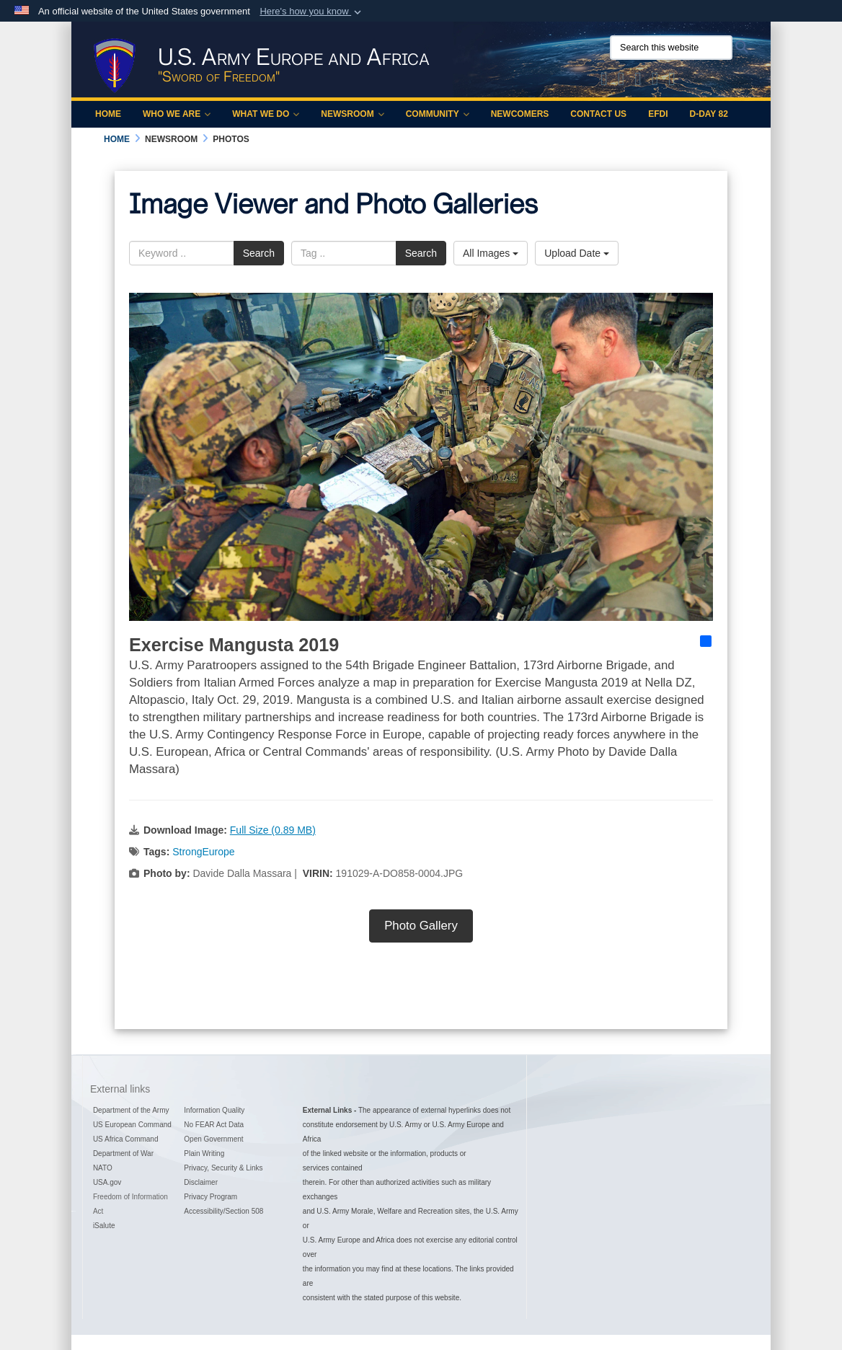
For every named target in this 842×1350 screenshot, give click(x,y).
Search (259, 253)
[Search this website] (671, 47)
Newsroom (352, 114)
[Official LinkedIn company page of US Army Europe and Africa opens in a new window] (671, 81)
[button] (312, 11)
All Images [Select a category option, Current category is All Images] (490, 253)
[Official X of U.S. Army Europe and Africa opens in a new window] (604, 81)
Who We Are (177, 114)
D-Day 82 (708, 114)
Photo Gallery (421, 925)
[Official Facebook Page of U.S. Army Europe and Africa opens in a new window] (621, 81)
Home (108, 114)
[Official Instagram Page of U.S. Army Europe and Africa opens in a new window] (638, 81)
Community (437, 114)
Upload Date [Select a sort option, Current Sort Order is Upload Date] (576, 253)
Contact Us (598, 114)
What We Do (265, 114)
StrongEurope (203, 851)
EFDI (658, 114)
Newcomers (520, 114)
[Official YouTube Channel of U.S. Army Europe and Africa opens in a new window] (655, 81)
